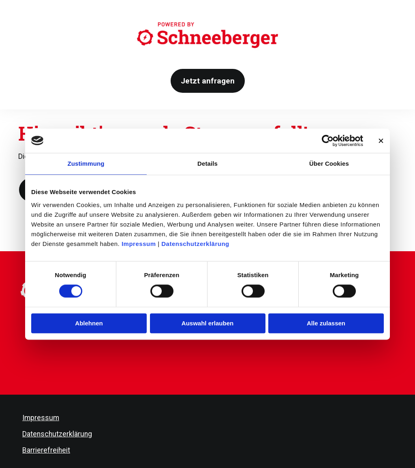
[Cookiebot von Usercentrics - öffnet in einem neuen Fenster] (327, 141)
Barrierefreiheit (46, 450)
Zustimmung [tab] (86, 163)
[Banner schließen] (381, 140)
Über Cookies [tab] (329, 163)
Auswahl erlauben (207, 323)
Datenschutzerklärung (195, 243)
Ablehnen (89, 323)
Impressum (139, 243)
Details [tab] (207, 163)
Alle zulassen (326, 323)
